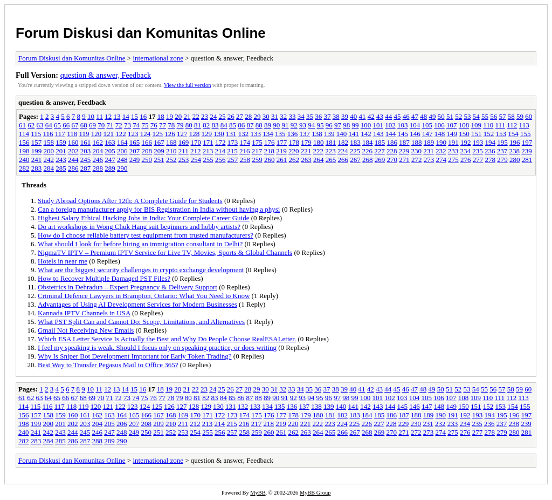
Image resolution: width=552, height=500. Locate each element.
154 (513, 134)
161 (85, 142)
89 (267, 125)
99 (355, 125)
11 (99, 116)
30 (266, 116)
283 (36, 168)
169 (183, 142)
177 (282, 142)
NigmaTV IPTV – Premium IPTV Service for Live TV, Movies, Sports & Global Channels (165, 252)
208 (147, 151)
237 (502, 151)
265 (331, 160)
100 (366, 125)
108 (464, 125)
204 (98, 151)
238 (514, 151)
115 (36, 134)
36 (318, 116)
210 (171, 151)
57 (502, 116)
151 (476, 134)
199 (36, 151)
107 (451, 125)
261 (282, 160)
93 (302, 125)
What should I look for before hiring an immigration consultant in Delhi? (140, 244)
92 (294, 125)
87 (250, 125)
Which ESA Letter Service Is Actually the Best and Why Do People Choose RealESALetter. (167, 339)
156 (24, 142)
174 (245, 142)
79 (180, 125)
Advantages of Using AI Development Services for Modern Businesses (137, 304)
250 (147, 160)
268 (367, 160)
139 (329, 134)
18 (160, 116)
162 (98, 142)
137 (304, 134)
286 (73, 168)
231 (428, 151)
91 (285, 125)
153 (500, 134)
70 (101, 125)
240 (24, 160)
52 (458, 116)
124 (145, 134)
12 (108, 116)
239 (526, 151)
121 (108, 134)
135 (280, 134)
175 (257, 142)
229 (404, 151)
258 (245, 160)
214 (220, 151)
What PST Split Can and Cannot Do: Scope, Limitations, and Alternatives (141, 321)
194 (490, 142)
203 (85, 151)
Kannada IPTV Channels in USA (84, 313)
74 (136, 125)
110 (488, 125)
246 (98, 160)
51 (449, 116)
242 (49, 160)
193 (478, 142)
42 (371, 116)
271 (404, 160)
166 (147, 142)
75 (145, 125)
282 (24, 168)
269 (380, 160)
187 (404, 142)
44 (388, 116)
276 (465, 160)
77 (162, 125)
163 (110, 142)
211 (183, 151)
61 (22, 125)
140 (341, 134)
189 (429, 142)
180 (318, 142)
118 (72, 134)
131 (231, 134)
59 (519, 116)
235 (477, 151)
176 (269, 142)
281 (527, 160)
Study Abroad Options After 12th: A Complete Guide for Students (130, 201)
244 (73, 160)
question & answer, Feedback (105, 75)
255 (208, 160)
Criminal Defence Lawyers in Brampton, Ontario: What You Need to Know (144, 296)
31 (274, 116)
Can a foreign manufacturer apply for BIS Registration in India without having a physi (159, 209)
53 (467, 116)
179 (306, 142)
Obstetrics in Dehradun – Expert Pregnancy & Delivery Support (127, 287)
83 (215, 125)
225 (355, 151)
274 (441, 160)
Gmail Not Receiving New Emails (86, 330)
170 (196, 142)
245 (85, 160)
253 (183, 160)
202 (73, 151)
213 (208, 151)
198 (24, 151)
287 (85, 168)
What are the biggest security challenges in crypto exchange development (141, 270)
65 (57, 125)
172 (220, 142)
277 (478, 160)
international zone (158, 58)
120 (96, 134)
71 (110, 125)
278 (490, 160)
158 (49, 142)
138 (317, 134)
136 (292, 134)
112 (512, 125)
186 (392, 142)
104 (415, 125)
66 (66, 125)
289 (110, 168)
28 (248, 116)
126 (169, 134)
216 (244, 151)
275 (453, 160)
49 (432, 116)
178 (294, 142)
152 (489, 134)
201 (61, 151)
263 (306, 160)
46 (406, 116)
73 (127, 125)
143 (378, 134)
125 (157, 134)
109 (476, 125)
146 (415, 134)
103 (402, 125)
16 (143, 116)
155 (525, 134)
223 (330, 151)
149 (451, 134)
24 (213, 116)
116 (48, 134)
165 (134, 142)
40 (353, 116)
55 (484, 116)
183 (355, 142)
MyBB (257, 493)
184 (367, 142)
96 (329, 125)
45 (397, 116)
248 (122, 160)
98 (346, 125)
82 (206, 125)
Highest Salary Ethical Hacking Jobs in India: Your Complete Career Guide (143, 218)
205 (110, 151)
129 (206, 134)
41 (361, 116)
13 (116, 116)
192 (465, 142)
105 (427, 125)
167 (159, 142)
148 (439, 134)
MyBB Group (315, 493)
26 (230, 116)
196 (514, 142)
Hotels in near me (62, 261)
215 (232, 151)
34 (301, 116)
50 (441, 116)
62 (30, 125)
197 (527, 142)
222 (318, 151)
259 (257, 160)
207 (134, 151)
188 (416, 142)
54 (476, 116)
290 (122, 168)
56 (493, 116)
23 (204, 116)
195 (502, 142)
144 (390, 134)
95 (320, 125)
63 (40, 125)
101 (378, 125)
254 (196, 160)
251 (159, 160)
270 (392, 160)
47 (414, 116)
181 (331, 142)
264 (318, 160)
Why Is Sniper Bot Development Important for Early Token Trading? (135, 356)
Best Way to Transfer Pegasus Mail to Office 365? (108, 365)
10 (90, 116)
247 (110, 160)
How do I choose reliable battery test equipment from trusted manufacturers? (145, 235)
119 (84, 134)
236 (490, 151)
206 (122, 151)
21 (186, 116)
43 (379, 116)
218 (269, 151)
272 (416, 160)
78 (171, 125)
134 (268, 134)
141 (353, 134)
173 (232, 142)
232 (441, 151)
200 (49, 151)
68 (83, 125)
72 (118, 125)
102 (390, 125)
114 (24, 134)
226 (367, 151)
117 (60, 134)
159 (61, 142)
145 (402, 134)
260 (269, 160)
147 (427, 134)
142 (366, 134)
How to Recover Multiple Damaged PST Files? (104, 278)
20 (178, 116)
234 (465, 151)
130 (218, 134)
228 (392, 151)
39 (344, 116)
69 (92, 125)
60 (528, 116)
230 (416, 151)
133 (255, 134)
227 (379, 151)
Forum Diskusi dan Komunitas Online (141, 33)
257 (232, 160)
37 (326, 116)
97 (337, 125)
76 (153, 125)
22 (195, 116)
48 (423, 116)
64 (48, 125)
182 (343, 142)
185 (380, 142)
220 (293, 151)
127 (182, 134)
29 (256, 116)
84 (223, 125)
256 (220, 160)
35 (309, 116)
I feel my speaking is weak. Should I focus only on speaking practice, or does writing (157, 347)
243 (61, 160)
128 (194, 134)
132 (243, 134)
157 (36, 142)
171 (208, 142)
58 (511, 116)
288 (98, 168)
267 (355, 160)
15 (134, 116)
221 (306, 151)
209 (159, 151)
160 (73, 142)
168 (171, 142)
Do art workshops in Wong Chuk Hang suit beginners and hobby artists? (139, 226)
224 (342, 151)
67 (75, 125)
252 (171, 160)
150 (464, 134)
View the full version (187, 85)
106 (439, 125)
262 (294, 160)
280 (514, 160)
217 (257, 151)
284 (49, 168)
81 (197, 125)
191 (453, 142)
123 (133, 134)
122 (120, 134)
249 (134, 160)
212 (195, 151)
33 (291, 116)
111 (500, 125)
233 (453, 151)
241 (36, 160)
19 (169, 116)
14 (125, 116)
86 (241, 125)
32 (283, 116)
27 (239, 116)
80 (188, 125)
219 (281, 151)
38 (336, 116)
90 (276, 125)
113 (524, 125)
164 (122, 142)
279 (502, 160)
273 (429, 160)
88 (259, 125)
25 (221, 116)
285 (61, 168)
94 (311, 125)
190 (441, 142)
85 (232, 125)
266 (343, 160)
